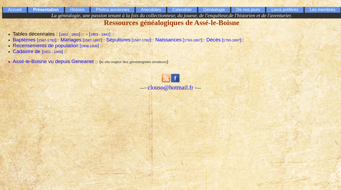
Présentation (46, 9)
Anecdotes (151, 9)
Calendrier (182, 9)
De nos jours (248, 9)
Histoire (77, 9)
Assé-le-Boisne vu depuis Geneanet (53, 61)
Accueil (15, 9)
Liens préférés (284, 9)
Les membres (322, 9)
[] (69, 34)
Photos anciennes (112, 9)
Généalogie (214, 9)
